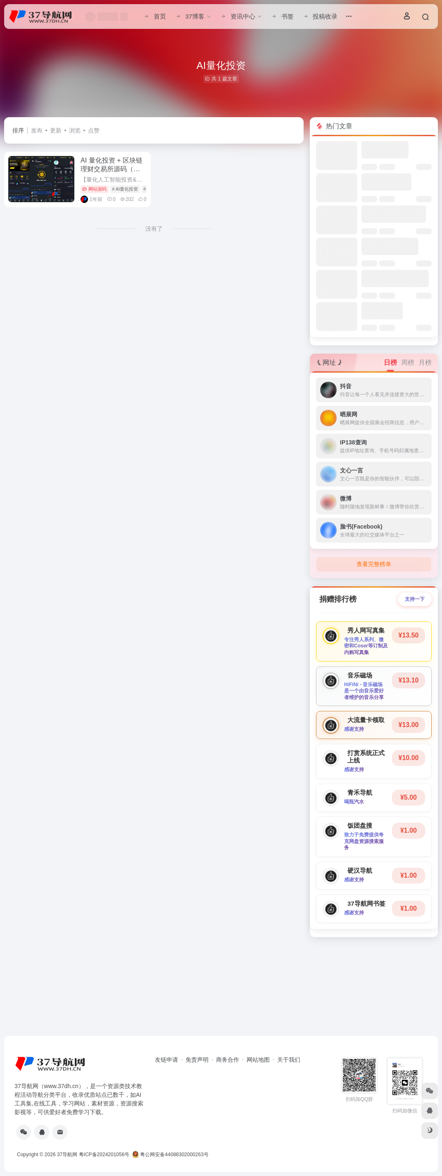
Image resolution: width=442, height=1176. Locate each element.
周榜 (407, 362)
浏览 (75, 130)
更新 (56, 130)
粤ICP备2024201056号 (104, 1154)
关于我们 (288, 1059)
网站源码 (94, 189)
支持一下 (415, 599)
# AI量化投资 (125, 189)
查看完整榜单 (373, 564)
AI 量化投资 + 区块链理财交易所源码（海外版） (112, 169)
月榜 (425, 362)
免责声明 (197, 1059)
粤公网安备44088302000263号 (170, 1154)
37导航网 (67, 1154)
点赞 (94, 130)
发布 (37, 130)
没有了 (154, 228)
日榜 (390, 362)
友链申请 (166, 1059)
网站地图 (258, 1059)
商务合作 (227, 1059)
